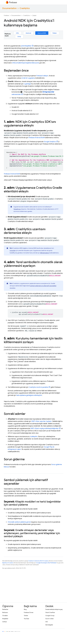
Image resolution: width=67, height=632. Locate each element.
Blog (25, 609)
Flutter (55, 33)
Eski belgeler (49, 625)
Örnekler (5, 615)
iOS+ (17, 33)
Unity (19, 36)
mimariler (13, 250)
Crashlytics (25, 8)
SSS (46, 622)
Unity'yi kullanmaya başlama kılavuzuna (25, 63)
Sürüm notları (49, 618)
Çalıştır (34, 15)
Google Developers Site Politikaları (46, 563)
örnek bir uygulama (28, 78)
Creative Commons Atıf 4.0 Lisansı (38, 561)
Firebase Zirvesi (28, 612)
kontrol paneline (38, 387)
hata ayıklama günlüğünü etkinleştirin (29, 395)
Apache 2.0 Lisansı (7, 563)
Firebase (6, 15)
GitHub (4, 622)
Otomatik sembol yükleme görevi (19, 522)
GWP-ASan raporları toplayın (41, 421)
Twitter (26, 615)
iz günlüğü (27, 84)
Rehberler (5, 609)
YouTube (26, 618)
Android (28, 33)
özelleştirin (34, 437)
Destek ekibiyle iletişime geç (54, 609)
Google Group (49, 615)
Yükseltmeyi (17, 209)
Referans (5, 612)
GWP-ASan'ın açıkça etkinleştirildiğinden (44, 428)
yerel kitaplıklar (26, 46)
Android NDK (42, 33)
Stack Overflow (50, 612)
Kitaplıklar (5, 618)
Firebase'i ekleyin (42, 76)
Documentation (9, 8)
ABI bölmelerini (44, 253)
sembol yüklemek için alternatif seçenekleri (43, 286)
